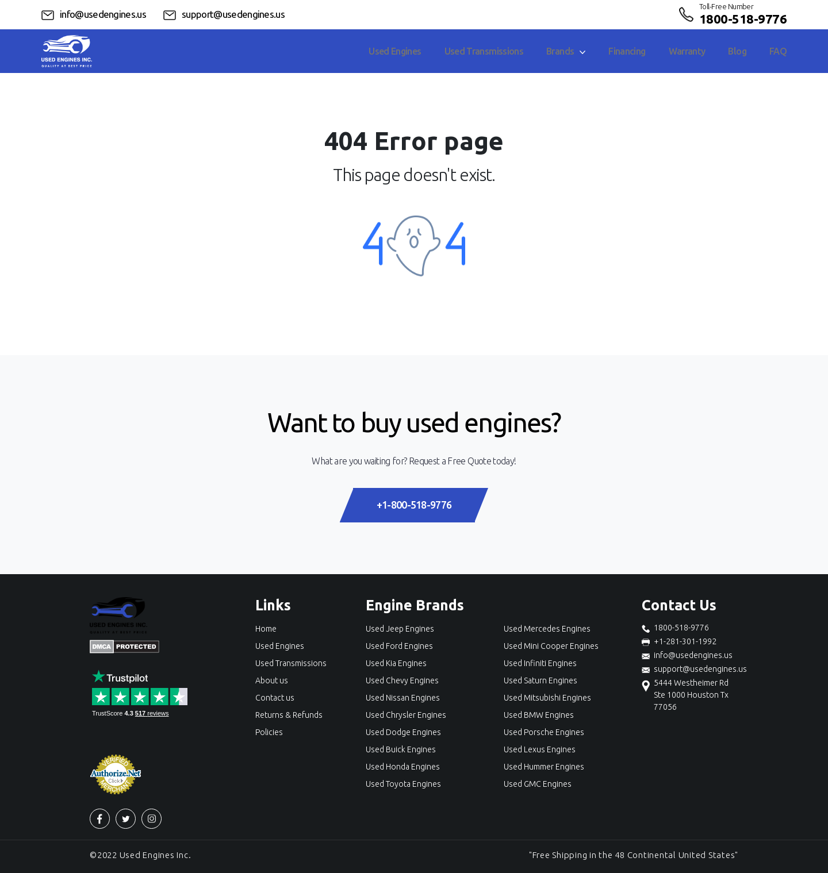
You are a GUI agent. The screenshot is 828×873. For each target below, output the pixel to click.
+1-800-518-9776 (414, 504)
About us (271, 680)
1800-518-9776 (743, 18)
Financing (626, 51)
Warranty (687, 51)
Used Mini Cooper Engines (551, 646)
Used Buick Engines (401, 749)
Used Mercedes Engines (547, 628)
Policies (269, 732)
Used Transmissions (483, 51)
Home (266, 628)
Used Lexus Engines (540, 749)
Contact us (274, 697)
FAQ (778, 51)
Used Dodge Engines (403, 732)
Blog (737, 51)
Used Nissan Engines (403, 697)
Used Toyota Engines (403, 784)
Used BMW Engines (539, 715)
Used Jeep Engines (400, 628)
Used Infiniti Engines (540, 663)
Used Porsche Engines (544, 732)
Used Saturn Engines (540, 680)
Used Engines (395, 51)
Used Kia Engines (396, 663)
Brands (565, 51)
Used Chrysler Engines (406, 715)
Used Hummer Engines (544, 766)
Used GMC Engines (538, 784)
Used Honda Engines (403, 766)
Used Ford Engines (399, 646)
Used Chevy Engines (402, 680)
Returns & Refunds (289, 715)
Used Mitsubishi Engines (547, 697)
